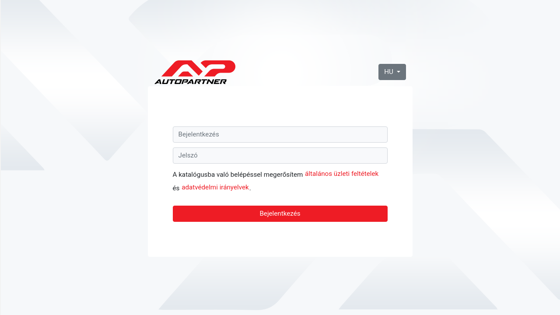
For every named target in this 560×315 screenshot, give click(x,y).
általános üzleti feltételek (341, 174)
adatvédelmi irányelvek (215, 187)
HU (389, 72)
